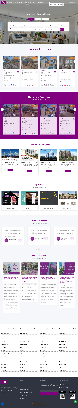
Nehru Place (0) (43, 361)
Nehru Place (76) (4, 361)
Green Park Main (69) (5, 344)
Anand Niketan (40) (63, 333)
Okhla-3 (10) (22, 370)
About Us (22, 383)
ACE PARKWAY (69, 162)
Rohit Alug (68, 207)
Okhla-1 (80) (22, 364)
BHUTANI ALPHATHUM (50, 162)
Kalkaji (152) (42, 350)
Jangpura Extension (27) (63, 356)
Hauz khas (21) (62, 353)
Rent (38, 19)
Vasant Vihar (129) (62, 370)
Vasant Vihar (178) (43, 370)
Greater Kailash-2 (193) (44, 347)
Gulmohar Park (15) (63, 350)
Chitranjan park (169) (44, 336)
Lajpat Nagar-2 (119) (24, 353)
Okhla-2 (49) (22, 367)
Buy (31, 19)
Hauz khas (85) (3, 347)
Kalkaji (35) (61, 358)
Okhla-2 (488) (3, 367)
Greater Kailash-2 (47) (24, 341)
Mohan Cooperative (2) (44, 358)
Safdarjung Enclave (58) (63, 364)
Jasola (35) (3, 350)
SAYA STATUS (12, 162)
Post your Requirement (19, 2)
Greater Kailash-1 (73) (24, 338)
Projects (45, 19)
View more (10, 169)
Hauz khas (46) (23, 347)
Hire (33, 2)
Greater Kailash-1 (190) (44, 344)
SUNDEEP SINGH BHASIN (10, 207)
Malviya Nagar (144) (4, 356)
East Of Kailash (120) (44, 341)
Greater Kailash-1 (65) (63, 344)
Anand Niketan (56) (43, 333)
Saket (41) (61, 367)
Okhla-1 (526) (3, 364)
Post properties (9, 2)
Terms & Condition (23, 395)
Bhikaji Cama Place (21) (24, 333)
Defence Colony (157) (5, 336)
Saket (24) (42, 367)
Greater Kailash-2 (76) (5, 341)
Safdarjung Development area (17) (65, 361)
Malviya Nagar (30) (43, 356)
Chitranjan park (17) (63, 336)
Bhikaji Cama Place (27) (5, 333)
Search (61, 28)
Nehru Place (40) (23, 361)
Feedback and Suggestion (25, 389)
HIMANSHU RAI (29, 207)
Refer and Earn (1, 99)
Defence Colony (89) (44, 338)
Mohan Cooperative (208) (6, 358)
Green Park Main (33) (24, 344)
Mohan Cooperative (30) (25, 358)
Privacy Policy (23, 398)
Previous (2, 61)
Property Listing (40, 2)
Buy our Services (28, 2)
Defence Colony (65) (24, 336)
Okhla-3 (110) (3, 370)
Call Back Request (76, 99)
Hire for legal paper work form (26, 392)
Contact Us (22, 386)
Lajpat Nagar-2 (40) (43, 353)
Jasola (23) (22, 350)
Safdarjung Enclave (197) (44, 364)
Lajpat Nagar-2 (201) (5, 353)
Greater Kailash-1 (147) (5, 338)
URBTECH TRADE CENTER (31, 162)
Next (74, 61)
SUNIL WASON (49, 207)
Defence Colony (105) (63, 338)
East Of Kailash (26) (63, 341)
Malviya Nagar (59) (23, 356)
